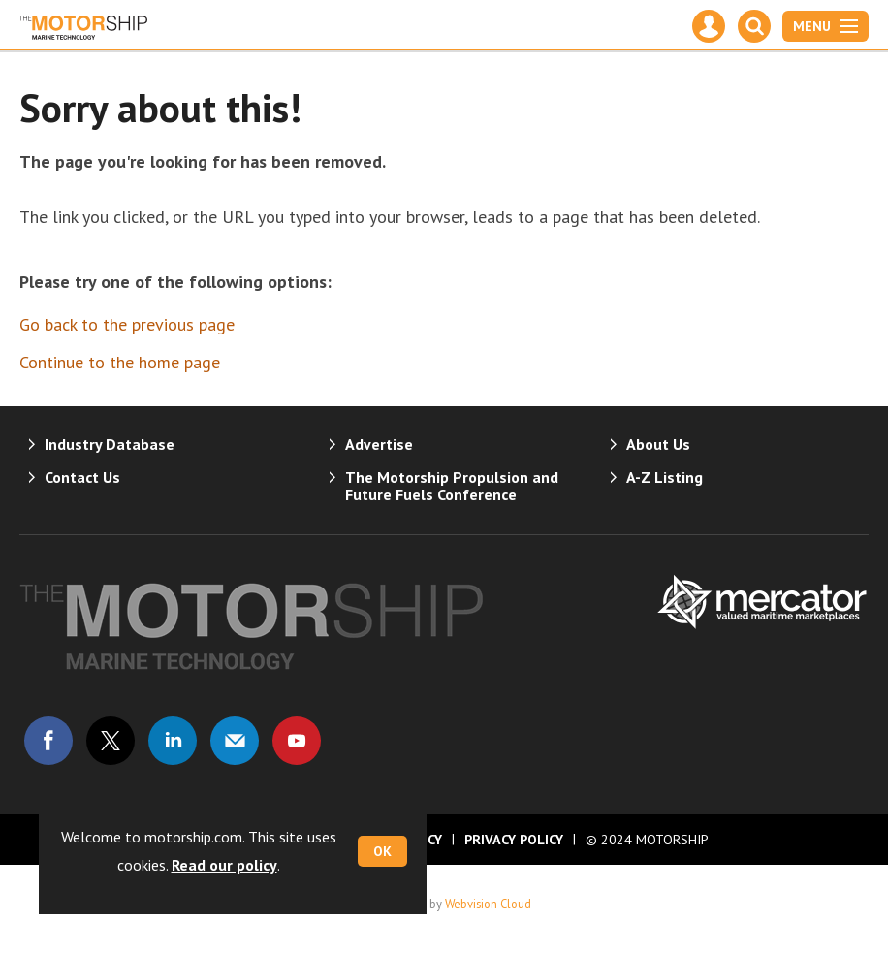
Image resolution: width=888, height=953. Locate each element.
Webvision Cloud (488, 903)
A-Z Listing (664, 477)
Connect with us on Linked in (172, 740)
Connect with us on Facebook (48, 740)
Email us (234, 740)
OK (382, 851)
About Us (658, 444)
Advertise (379, 444)
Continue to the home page (119, 362)
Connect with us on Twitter (110, 740)
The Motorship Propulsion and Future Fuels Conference (451, 485)
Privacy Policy (513, 839)
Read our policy (224, 864)
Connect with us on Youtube (296, 740)
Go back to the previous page (127, 324)
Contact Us (82, 477)
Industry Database (109, 444)
